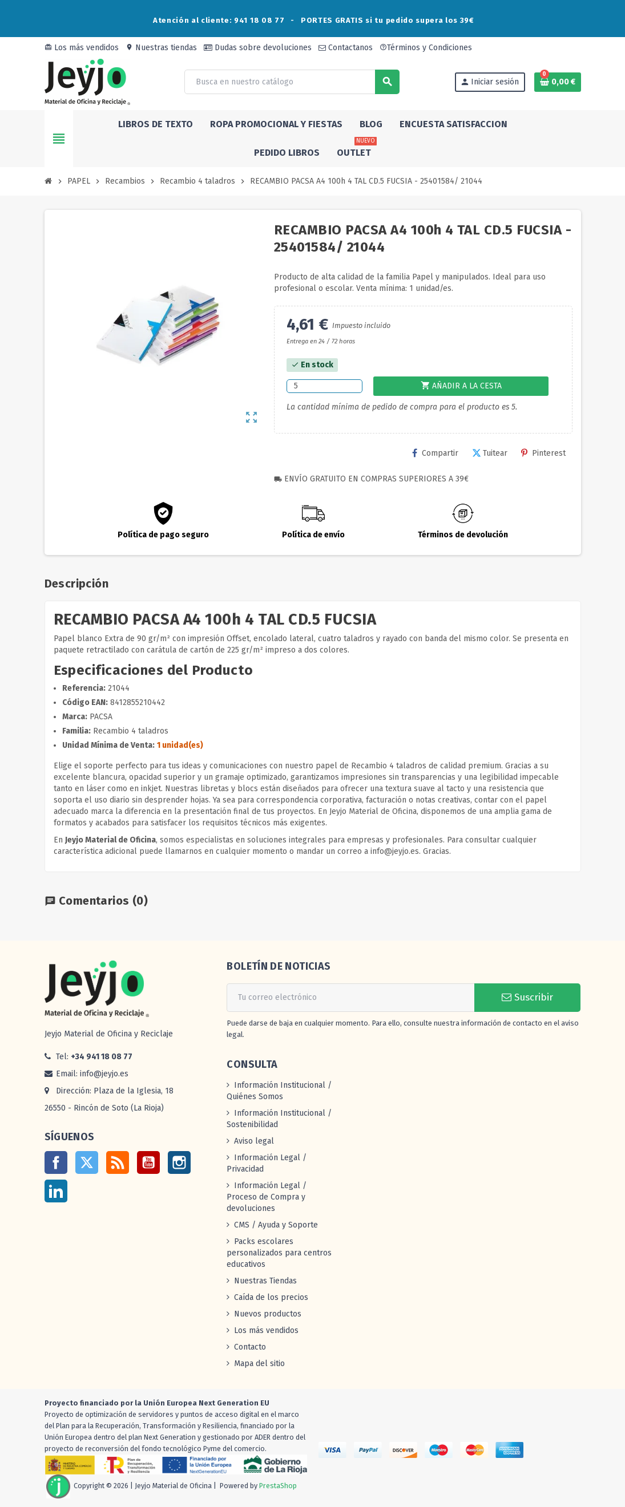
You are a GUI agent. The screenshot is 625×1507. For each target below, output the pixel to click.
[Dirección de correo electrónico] (350, 997)
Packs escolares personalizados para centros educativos (279, 1253)
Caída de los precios (271, 1297)
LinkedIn (56, 1191)
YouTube (148, 1162)
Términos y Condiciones (426, 47)
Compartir (435, 453)
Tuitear (489, 453)
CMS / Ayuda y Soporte (276, 1225)
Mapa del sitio (259, 1363)
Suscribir (527, 997)
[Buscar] (291, 82)
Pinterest (543, 453)
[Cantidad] (324, 386)
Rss (117, 1162)
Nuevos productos (267, 1314)
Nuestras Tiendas (265, 1281)
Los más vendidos (82, 47)
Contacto (250, 1347)
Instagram (179, 1162)
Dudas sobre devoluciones (258, 47)
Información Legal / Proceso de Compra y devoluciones (267, 1197)
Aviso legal (254, 1141)
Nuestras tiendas (161, 47)
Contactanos (345, 47)
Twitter (86, 1162)
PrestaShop (278, 1486)
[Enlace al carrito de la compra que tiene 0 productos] (557, 82)
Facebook (56, 1162)
